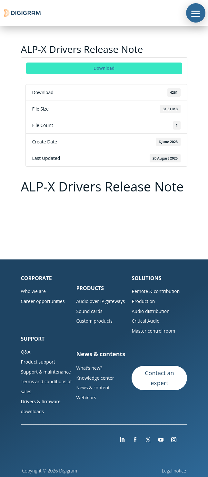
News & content (93, 388)
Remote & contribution (156, 291)
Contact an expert (159, 378)
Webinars (86, 397)
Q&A (26, 352)
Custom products (94, 321)
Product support (38, 362)
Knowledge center (95, 378)
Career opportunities (43, 301)
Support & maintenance (46, 372)
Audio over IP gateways (100, 301)
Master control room (153, 331)
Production (143, 301)
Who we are (33, 291)
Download (104, 68)
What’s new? (89, 368)
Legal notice (174, 471)
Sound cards (89, 311)
